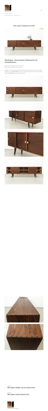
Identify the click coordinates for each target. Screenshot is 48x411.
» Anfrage (41, 28)
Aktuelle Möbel (15, 71)
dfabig (17, 408)
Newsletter (10, 73)
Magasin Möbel (8, 13)
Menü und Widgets (41, 10)
